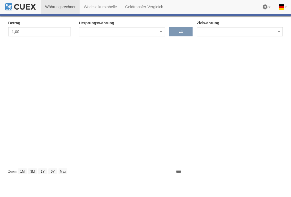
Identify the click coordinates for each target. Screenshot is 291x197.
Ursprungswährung (96, 23)
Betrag (14, 23)
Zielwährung (208, 23)
